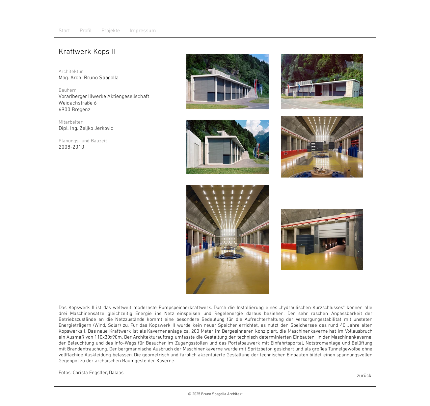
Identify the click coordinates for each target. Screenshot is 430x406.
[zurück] (364, 375)
